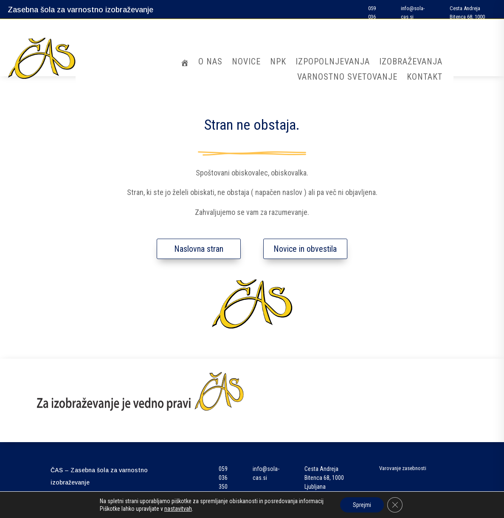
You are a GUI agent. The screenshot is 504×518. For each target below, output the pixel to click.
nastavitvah (178, 508)
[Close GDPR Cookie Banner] (395, 504)
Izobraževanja (410, 62)
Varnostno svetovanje (347, 78)
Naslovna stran (198, 249)
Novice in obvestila (305, 249)
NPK (278, 62)
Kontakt (424, 78)
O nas (210, 62)
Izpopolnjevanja (333, 62)
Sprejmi (362, 504)
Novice (246, 62)
